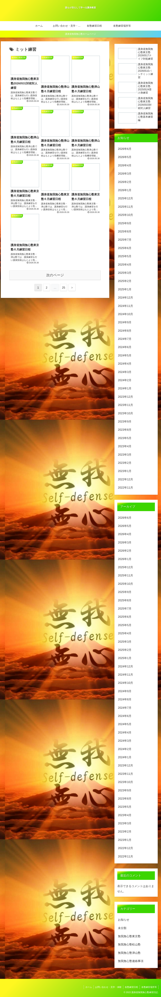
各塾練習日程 (131, 987)
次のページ (55, 275)
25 (63, 287)
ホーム (88, 987)
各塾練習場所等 (149, 987)
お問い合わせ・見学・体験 (108, 987)
